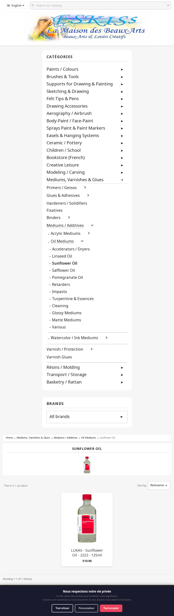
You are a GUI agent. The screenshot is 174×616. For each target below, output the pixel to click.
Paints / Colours (62, 69)
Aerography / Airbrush (69, 113)
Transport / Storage (66, 374)
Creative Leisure (63, 165)
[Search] (100, 5)
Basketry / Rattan (64, 382)
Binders (54, 217)
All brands (87, 416)
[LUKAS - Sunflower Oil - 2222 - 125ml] (87, 529)
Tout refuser (62, 608)
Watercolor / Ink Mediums (74, 337)
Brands (55, 404)
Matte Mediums (66, 320)
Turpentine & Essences (73, 298)
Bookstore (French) (66, 157)
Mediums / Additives (65, 225)
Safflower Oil (63, 270)
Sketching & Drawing (68, 91)
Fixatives (55, 210)
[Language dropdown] (16, 5)
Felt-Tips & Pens (63, 98)
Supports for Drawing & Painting (80, 84)
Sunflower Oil (64, 263)
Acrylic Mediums (65, 233)
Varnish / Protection (65, 349)
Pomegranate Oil (67, 277)
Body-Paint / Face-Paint (70, 121)
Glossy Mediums (67, 312)
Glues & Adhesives (63, 195)
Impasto (59, 291)
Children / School (64, 150)
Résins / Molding (63, 367)
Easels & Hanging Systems (73, 135)
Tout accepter (111, 608)
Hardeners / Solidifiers (67, 203)
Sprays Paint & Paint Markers (76, 128)
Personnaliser (86, 608)
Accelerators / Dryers (71, 249)
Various (59, 327)
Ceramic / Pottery (64, 143)
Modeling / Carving (66, 172)
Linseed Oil (62, 256)
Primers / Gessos (62, 187)
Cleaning (60, 305)
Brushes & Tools (63, 76)
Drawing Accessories (67, 106)
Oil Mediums (62, 241)
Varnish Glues (59, 357)
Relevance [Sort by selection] (159, 485)
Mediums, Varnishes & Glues (75, 179)
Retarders (61, 284)
